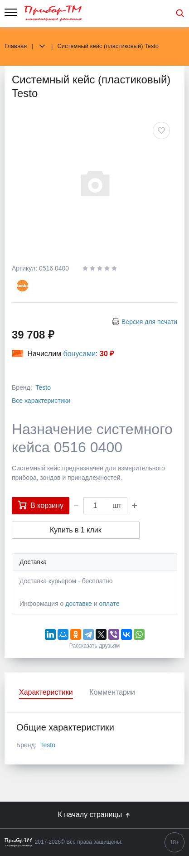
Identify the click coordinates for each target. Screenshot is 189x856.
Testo (42, 387)
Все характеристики (41, 400)
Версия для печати (149, 321)
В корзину (40, 504)
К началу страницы (94, 815)
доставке (78, 603)
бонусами (79, 354)
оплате (109, 603)
